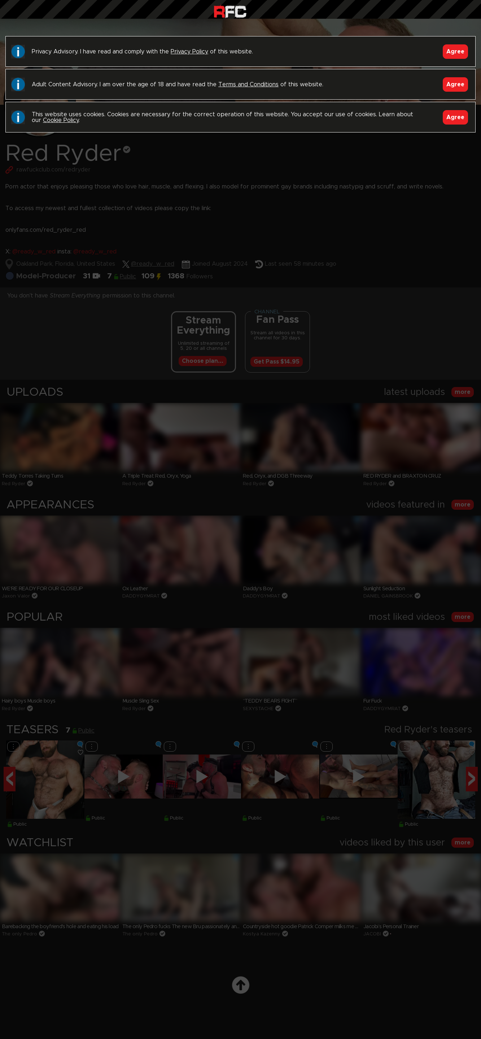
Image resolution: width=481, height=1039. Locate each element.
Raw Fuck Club (230, 11)
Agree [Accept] (455, 52)
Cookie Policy (61, 120)
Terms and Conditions (248, 84)
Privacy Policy (189, 52)
